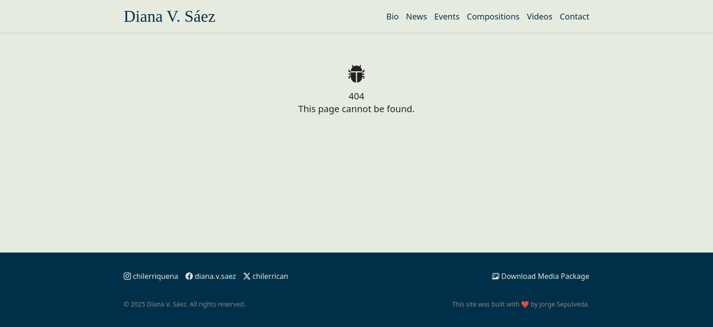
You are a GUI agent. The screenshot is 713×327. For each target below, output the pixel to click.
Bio (393, 16)
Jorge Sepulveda (563, 304)
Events (447, 16)
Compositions (493, 16)
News (416, 16)
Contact (574, 16)
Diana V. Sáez (170, 16)
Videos (539, 16)
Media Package (540, 276)
